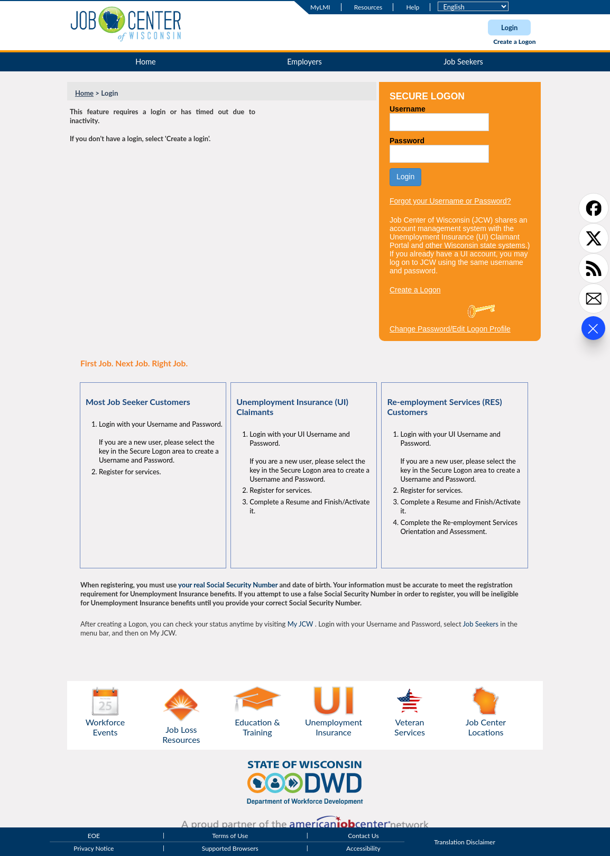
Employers (304, 61)
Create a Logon (514, 41)
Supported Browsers (230, 848)
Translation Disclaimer (464, 842)
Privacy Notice (93, 848)
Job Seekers (463, 61)
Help (412, 7)
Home (145, 61)
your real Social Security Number (228, 585)
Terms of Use (230, 836)
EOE (94, 836)
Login (509, 27)
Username (408, 109)
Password (407, 140)
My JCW (300, 624)
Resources (368, 7)
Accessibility (363, 848)
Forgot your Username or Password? (450, 201)
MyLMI (320, 7)
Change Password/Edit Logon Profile (450, 329)
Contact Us (363, 836)
